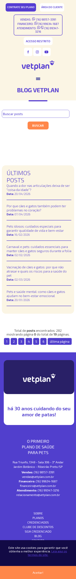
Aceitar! (38, 572)
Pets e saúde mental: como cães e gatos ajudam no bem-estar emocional (36, 294)
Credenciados (38, 522)
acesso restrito (38, 41)
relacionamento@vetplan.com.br (38, 495)
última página (59, 341)
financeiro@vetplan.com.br (38, 485)
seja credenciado (38, 531)
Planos (38, 518)
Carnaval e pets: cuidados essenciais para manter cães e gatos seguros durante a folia (39, 249)
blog (38, 536)
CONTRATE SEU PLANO (21, 7)
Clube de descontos (38, 527)
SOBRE (38, 513)
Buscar (38, 125)
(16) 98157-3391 (45, 19)
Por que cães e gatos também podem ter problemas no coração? (36, 208)
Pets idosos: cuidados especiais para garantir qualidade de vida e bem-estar (35, 228)
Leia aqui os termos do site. (47, 553)
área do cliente (52, 7)
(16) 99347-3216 (48, 490)
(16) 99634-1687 (48, 23)
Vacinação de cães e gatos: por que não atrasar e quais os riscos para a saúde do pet (37, 271)
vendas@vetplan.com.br (38, 476)
